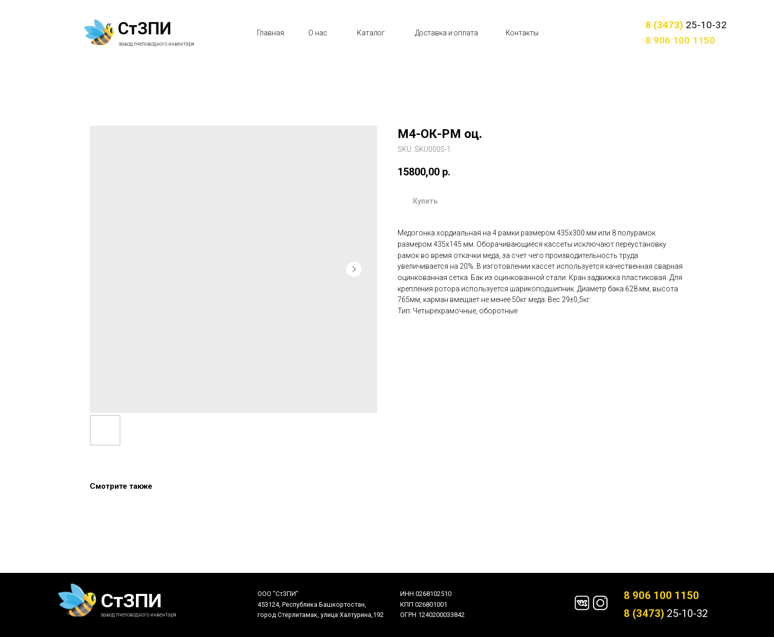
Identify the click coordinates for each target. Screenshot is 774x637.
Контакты (522, 33)
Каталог (371, 33)
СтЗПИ (144, 28)
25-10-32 (686, 25)
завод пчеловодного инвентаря (156, 44)
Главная (270, 33)
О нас (317, 33)
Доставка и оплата (446, 33)
